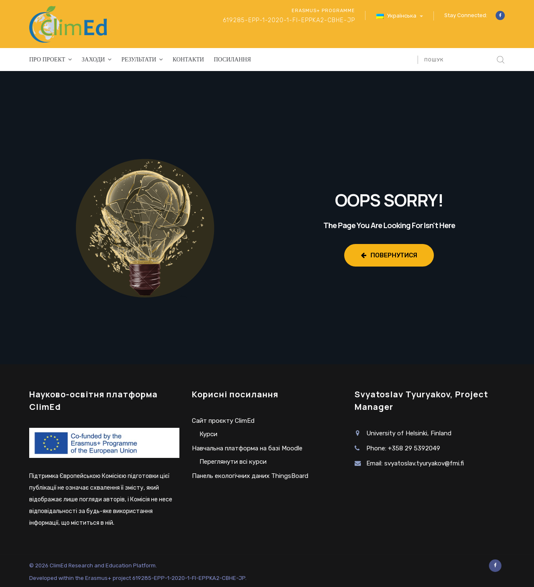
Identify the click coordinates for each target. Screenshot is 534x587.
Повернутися (389, 255)
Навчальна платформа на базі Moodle (247, 448)
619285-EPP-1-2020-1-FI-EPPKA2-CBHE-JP (289, 20)
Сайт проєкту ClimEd (223, 420)
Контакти (188, 59)
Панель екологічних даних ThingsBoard (250, 476)
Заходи (93, 59)
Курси (208, 434)
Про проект (47, 59)
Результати (138, 59)
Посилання (232, 59)
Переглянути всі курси (233, 461)
